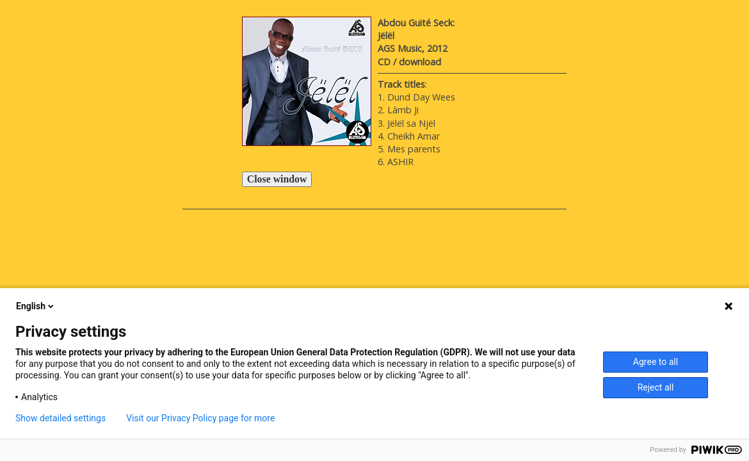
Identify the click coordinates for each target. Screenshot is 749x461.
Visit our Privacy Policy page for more (200, 418)
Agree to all (655, 362)
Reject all (656, 387)
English (36, 306)
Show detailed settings (60, 418)
